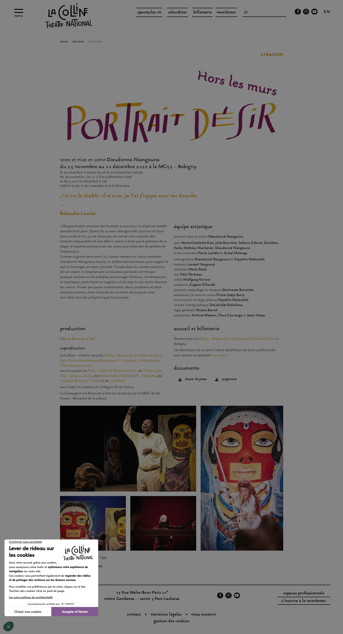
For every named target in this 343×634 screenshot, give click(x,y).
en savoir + (221, 355)
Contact (134, 614)
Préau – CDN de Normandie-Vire (112, 371)
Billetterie (202, 12)
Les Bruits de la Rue (80, 339)
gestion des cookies (171, 621)
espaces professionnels (303, 593)
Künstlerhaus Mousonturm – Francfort (107, 360)
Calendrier (177, 12)
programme (229, 379)
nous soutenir (203, 614)
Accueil (64, 41)
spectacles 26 (149, 12)
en (327, 12)
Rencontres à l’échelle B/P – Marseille (128, 376)
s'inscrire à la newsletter (303, 601)
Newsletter (226, 12)
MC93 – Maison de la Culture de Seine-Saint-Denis (238, 339)
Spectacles (78, 41)
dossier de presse (195, 379)
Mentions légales (166, 614)
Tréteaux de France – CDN (80, 381)
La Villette (117, 381)
